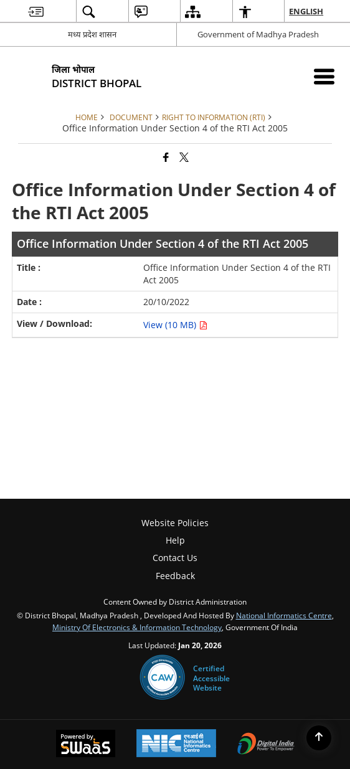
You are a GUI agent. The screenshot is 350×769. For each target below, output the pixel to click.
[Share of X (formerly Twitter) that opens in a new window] (184, 157)
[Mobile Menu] (324, 76)
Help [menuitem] (175, 540)
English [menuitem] (306, 11)
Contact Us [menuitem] (175, 558)
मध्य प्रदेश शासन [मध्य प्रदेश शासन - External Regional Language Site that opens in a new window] (92, 34)
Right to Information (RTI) (213, 117)
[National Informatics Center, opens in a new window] (176, 744)
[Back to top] (318, 737)
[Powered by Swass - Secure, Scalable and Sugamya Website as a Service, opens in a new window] (86, 744)
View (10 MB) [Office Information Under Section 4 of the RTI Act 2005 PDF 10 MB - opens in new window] (175, 325)
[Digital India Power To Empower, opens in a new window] (266, 744)
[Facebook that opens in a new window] (166, 157)
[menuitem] (35, 11)
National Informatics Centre (284, 615)
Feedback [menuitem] (175, 576)
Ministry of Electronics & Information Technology (137, 627)
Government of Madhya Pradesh (258, 34)
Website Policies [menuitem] (175, 523)
